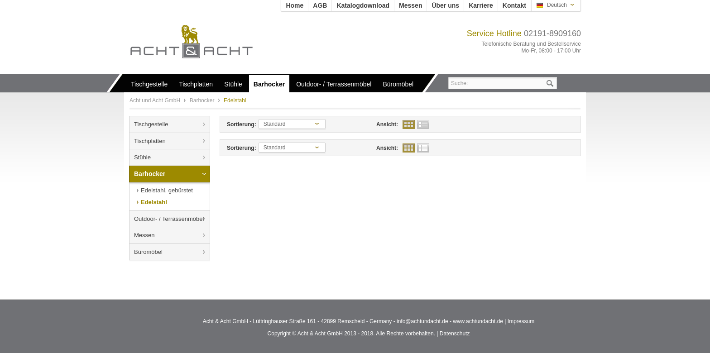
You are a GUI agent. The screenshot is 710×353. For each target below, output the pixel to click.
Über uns (445, 5)
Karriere (481, 5)
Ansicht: (387, 124)
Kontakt (514, 5)
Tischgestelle (151, 124)
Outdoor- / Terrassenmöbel (169, 218)
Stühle (142, 157)
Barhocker (203, 100)
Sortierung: (241, 124)
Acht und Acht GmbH (206, 41)
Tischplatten (150, 141)
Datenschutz (455, 333)
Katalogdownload (362, 5)
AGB (320, 5)
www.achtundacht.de (478, 321)
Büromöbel (148, 251)
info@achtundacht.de (422, 321)
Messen (410, 5)
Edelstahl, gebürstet (167, 190)
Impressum (521, 321)
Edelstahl (154, 202)
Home (294, 5)
